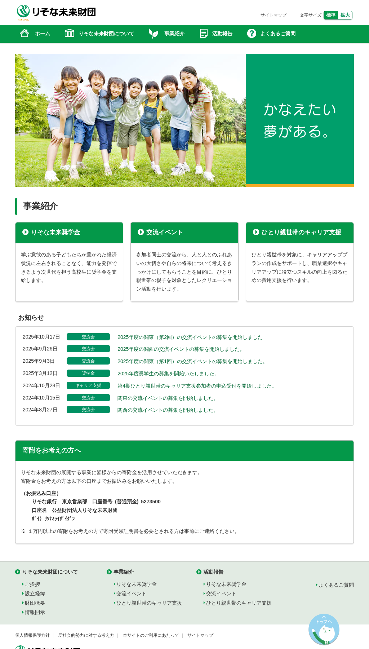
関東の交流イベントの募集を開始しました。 (167, 398)
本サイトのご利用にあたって (151, 635)
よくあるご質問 (336, 585)
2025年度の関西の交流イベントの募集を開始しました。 (181, 349)
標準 (330, 15)
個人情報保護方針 (32, 635)
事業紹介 (124, 572)
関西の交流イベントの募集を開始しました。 (167, 410)
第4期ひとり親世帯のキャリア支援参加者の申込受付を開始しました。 (197, 386)
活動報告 (213, 572)
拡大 (345, 15)
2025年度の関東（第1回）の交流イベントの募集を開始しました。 (192, 361)
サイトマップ (273, 15)
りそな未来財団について (50, 572)
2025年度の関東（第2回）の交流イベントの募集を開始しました (190, 337)
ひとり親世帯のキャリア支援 (301, 232)
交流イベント (164, 232)
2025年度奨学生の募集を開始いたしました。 (168, 373)
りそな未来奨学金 (55, 232)
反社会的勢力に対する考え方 (86, 635)
